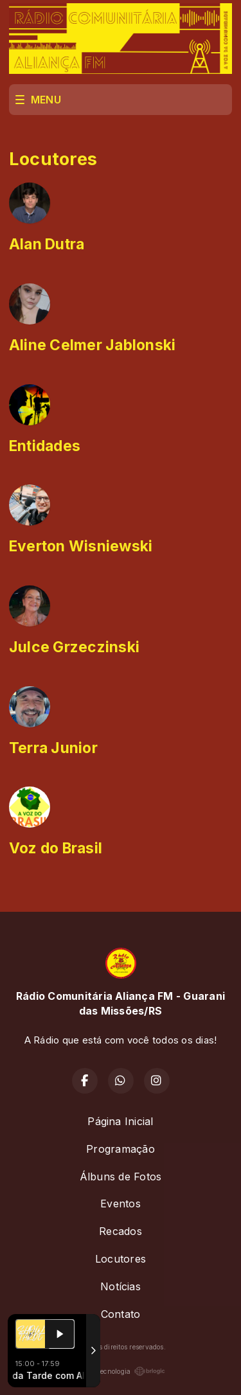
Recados (120, 1231)
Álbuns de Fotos (121, 1176)
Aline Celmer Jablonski (92, 345)
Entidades (44, 446)
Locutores (120, 1258)
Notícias (120, 1286)
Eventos (120, 1203)
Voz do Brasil (55, 848)
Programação (120, 1148)
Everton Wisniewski (80, 546)
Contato (121, 1314)
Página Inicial (120, 1121)
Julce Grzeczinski (74, 647)
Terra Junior (53, 748)
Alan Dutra (46, 244)
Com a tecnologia (121, 1371)
